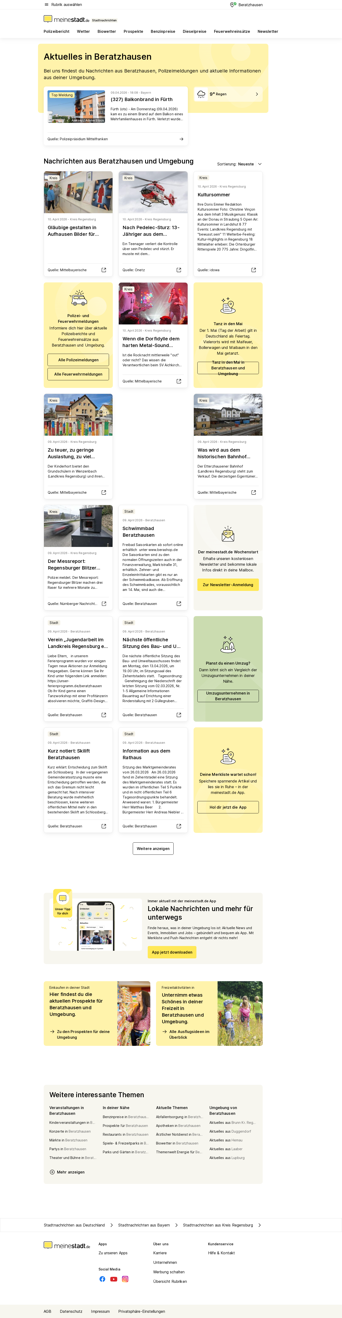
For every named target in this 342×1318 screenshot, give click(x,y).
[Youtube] (114, 1279)
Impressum (100, 1311)
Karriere (160, 1252)
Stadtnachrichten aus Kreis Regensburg (213, 1225)
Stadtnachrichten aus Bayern (139, 1225)
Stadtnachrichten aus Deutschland (74, 1225)
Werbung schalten (169, 1272)
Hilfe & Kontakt (221, 1252)
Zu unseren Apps (113, 1252)
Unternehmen (165, 1262)
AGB (47, 1311)
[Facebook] (102, 1279)
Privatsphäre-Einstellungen (141, 1311)
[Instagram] (125, 1279)
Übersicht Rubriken (170, 1281)
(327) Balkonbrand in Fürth (142, 99)
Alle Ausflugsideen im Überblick (185, 1034)
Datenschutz (71, 1311)
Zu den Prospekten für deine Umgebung (79, 1034)
